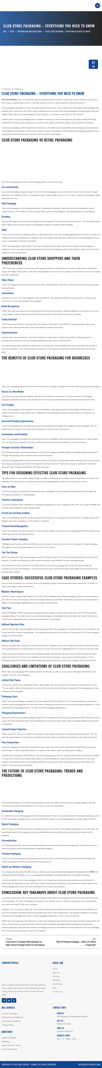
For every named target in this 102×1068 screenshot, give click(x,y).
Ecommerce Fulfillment (11, 1021)
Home (55, 969)
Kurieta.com (95, 1064)
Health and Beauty (9, 1038)
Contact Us (57, 991)
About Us (56, 972)
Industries (57, 980)
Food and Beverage (9, 1049)
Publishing (6, 1041)
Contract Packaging (10, 1013)
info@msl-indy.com (65, 1031)
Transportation (8, 1025)
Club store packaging (9, 99)
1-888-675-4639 (63, 1024)
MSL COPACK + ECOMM (28, 1064)
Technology (57, 984)
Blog (54, 988)
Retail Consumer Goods (11, 1045)
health (92, 871)
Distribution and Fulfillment (12, 89)
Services (56, 976)
